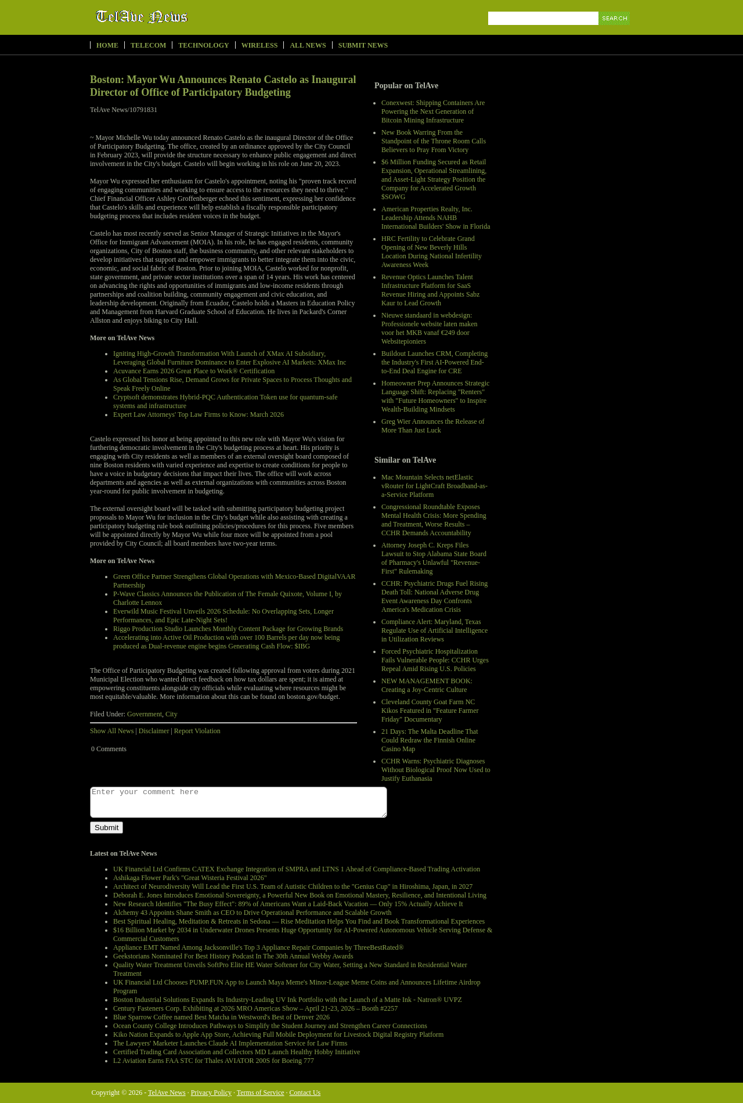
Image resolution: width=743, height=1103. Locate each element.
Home (107, 45)
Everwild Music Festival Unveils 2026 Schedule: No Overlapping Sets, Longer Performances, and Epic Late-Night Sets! (223, 615)
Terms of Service (260, 1092)
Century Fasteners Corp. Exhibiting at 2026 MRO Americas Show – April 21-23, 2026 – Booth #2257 (255, 1008)
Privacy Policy (211, 1092)
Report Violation (197, 731)
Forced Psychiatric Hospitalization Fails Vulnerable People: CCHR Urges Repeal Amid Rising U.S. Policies (435, 660)
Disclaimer (154, 731)
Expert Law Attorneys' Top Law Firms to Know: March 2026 (198, 414)
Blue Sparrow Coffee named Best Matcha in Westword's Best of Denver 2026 (221, 1017)
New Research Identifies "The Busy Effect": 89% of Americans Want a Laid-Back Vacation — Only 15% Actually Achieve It (288, 904)
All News (308, 45)
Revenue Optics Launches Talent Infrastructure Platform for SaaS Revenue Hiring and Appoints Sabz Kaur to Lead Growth (430, 290)
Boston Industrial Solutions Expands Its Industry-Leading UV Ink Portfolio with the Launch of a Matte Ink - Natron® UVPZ (287, 1000)
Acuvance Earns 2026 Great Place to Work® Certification (194, 371)
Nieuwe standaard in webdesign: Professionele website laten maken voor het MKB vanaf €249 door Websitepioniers (429, 328)
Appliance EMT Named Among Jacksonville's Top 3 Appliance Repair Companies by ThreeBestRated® (258, 947)
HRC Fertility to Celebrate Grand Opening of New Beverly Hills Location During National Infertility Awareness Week (431, 252)
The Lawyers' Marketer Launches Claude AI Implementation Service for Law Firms (230, 1043)
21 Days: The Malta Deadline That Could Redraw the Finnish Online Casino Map (429, 740)
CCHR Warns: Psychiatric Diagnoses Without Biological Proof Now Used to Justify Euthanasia (435, 770)
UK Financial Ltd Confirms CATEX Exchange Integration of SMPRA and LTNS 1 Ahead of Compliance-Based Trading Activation (296, 869)
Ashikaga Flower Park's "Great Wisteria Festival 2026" (190, 878)
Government (144, 714)
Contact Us (305, 1092)
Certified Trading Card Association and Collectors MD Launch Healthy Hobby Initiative (236, 1052)
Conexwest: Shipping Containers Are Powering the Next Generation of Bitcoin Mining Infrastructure (433, 111)
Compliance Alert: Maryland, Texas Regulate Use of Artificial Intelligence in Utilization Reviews (434, 630)
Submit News (363, 45)
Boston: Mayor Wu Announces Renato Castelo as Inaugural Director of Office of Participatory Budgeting (223, 86)
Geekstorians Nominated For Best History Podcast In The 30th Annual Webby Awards (233, 956)
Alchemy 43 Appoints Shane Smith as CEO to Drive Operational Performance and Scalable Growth (252, 913)
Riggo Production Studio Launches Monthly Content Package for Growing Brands (228, 629)
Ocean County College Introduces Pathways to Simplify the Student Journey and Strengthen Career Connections (270, 1026)
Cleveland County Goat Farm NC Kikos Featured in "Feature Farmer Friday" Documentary (430, 710)
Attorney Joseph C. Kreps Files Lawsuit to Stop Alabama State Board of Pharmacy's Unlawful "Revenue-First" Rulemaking (433, 558)
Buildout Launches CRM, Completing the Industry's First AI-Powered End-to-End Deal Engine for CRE (434, 362)
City (171, 714)
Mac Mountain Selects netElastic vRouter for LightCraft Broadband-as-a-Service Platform (434, 486)
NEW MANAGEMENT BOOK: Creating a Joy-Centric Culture (427, 685)
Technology (203, 45)
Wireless (259, 45)
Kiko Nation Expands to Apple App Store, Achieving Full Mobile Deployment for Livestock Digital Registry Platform (278, 1034)
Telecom (148, 45)
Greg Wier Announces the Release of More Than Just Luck (433, 425)
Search (615, 31)
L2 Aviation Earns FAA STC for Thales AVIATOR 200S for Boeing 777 (213, 1061)
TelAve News (175, 16)
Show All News (112, 731)
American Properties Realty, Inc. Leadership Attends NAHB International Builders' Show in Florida (435, 217)
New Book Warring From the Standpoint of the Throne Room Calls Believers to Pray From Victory (433, 141)
